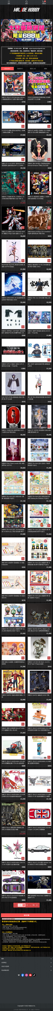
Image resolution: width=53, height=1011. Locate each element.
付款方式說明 (5, 966)
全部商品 (3, 962)
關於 (2, 958)
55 (33, 905)
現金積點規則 (5, 970)
